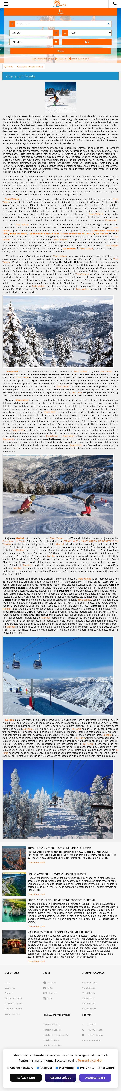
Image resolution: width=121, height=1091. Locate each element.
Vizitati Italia (88, 998)
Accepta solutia (60, 1077)
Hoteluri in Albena (51, 1024)
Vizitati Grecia (88, 987)
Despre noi (10, 987)
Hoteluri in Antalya (52, 1045)
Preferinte (85, 1068)
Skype (47, 998)
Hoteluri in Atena (51, 1040)
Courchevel (111, 219)
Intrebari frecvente (13, 1003)
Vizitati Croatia (89, 1008)
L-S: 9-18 (88, 1024)
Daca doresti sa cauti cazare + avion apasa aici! (60, 58)
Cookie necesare (20, 1068)
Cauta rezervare (12, 1013)
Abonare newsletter (91, 1040)
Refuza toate (26, 1077)
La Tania (20, 541)
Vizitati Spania (88, 1003)
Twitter (48, 987)
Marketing (65, 1068)
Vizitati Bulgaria (89, 982)
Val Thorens (102, 233)
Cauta (60, 51)
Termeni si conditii (13, 998)
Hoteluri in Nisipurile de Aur (56, 1035)
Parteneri (106, 1068)
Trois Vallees (12, 199)
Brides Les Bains (18, 233)
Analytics (45, 1068)
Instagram (49, 993)
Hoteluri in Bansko (52, 1029)
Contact (8, 993)
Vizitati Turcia (88, 993)
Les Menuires (36, 233)
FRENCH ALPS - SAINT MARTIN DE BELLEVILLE (69, 233)
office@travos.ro (92, 1035)
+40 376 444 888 (92, 1029)
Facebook (49, 982)
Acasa (7, 982)
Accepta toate (95, 1077)
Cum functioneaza (13, 1008)
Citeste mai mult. (37, 862)
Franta (8, 66)
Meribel (110, 230)
